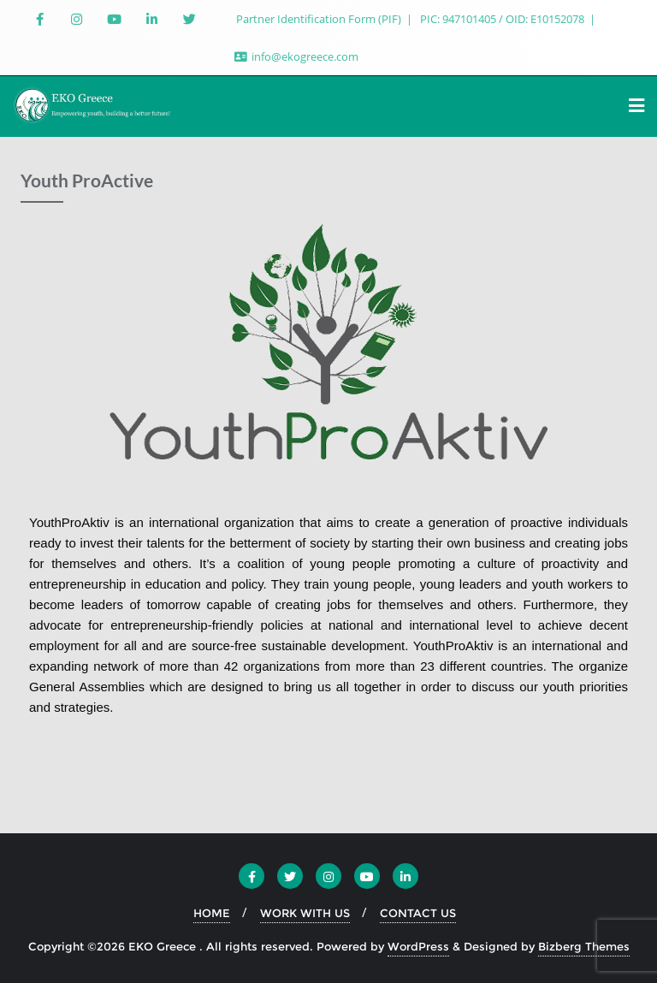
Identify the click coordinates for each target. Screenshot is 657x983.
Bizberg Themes (584, 946)
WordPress (418, 946)
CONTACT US (418, 913)
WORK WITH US (305, 913)
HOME (211, 913)
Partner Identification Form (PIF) (320, 19)
